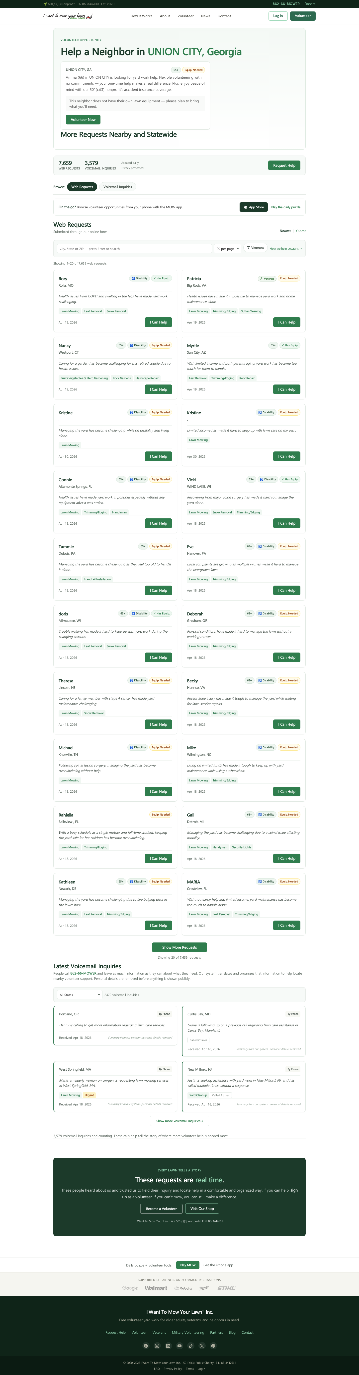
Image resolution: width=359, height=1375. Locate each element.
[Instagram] (157, 1345)
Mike (191, 747)
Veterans (159, 1332)
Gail (190, 815)
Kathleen (67, 881)
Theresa (66, 680)
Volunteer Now (83, 119)
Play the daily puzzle (285, 207)
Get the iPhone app (218, 1265)
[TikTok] (190, 1345)
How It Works (141, 16)
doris (63, 613)
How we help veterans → (286, 248)
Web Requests (82, 186)
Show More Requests (179, 947)
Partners (216, 1332)
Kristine (66, 412)
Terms (190, 1369)
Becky (192, 680)
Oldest (301, 230)
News (205, 16)
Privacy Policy (173, 1369)
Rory (63, 278)
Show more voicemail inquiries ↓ (179, 1121)
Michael (66, 747)
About (165, 16)
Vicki (191, 479)
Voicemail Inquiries (117, 186)
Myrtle (193, 345)
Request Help (284, 165)
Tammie (66, 546)
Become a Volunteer (161, 1208)
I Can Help (158, 322)
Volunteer (186, 16)
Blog (232, 1332)
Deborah (195, 613)
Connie (65, 479)
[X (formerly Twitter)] (202, 1345)
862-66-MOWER (286, 4)
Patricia (194, 278)
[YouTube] (179, 1345)
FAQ (157, 1369)
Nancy (65, 345)
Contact (224, 16)
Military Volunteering (188, 1332)
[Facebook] (146, 1345)
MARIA (193, 881)
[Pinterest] (213, 1345)
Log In (278, 16)
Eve (190, 546)
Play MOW (187, 1265)
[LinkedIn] (168, 1345)
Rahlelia (66, 815)
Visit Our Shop (202, 1208)
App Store (254, 207)
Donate (310, 4)
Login (201, 1369)
